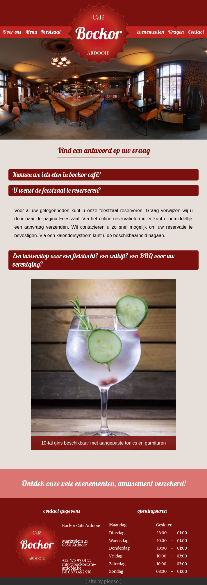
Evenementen (150, 31)
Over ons (12, 31)
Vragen (176, 31)
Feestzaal (50, 31)
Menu (31, 31)
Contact (196, 31)
